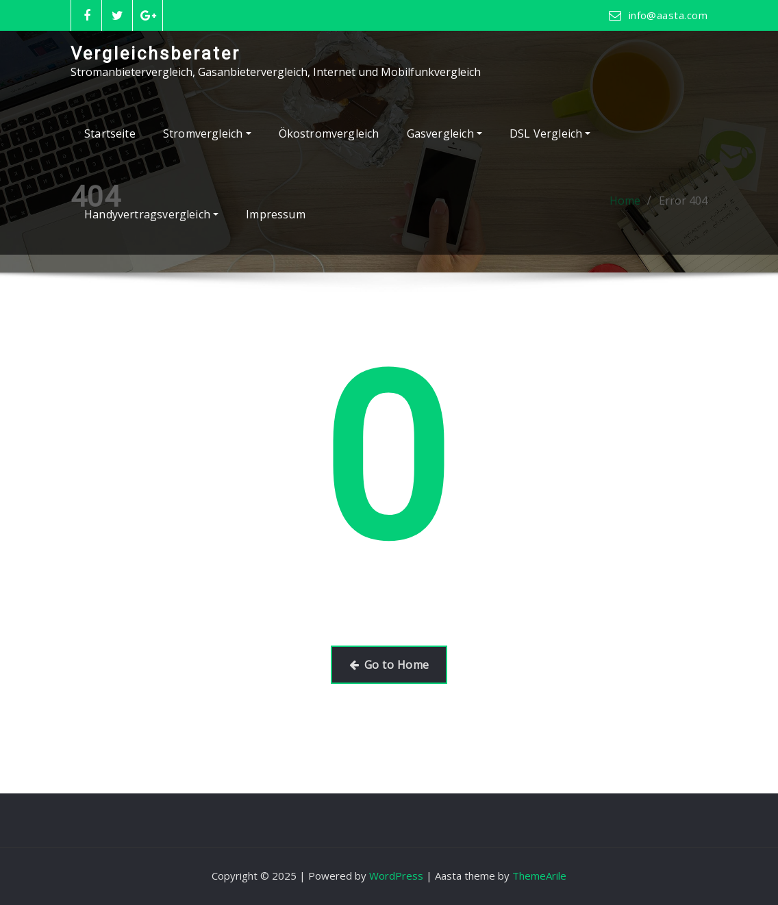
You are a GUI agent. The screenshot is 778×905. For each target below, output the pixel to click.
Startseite (110, 133)
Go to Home (389, 664)
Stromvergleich (207, 133)
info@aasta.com (668, 15)
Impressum (275, 214)
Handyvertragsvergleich (151, 214)
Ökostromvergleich (329, 133)
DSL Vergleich (550, 133)
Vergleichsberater (155, 53)
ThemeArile (539, 875)
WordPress (396, 875)
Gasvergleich (444, 133)
